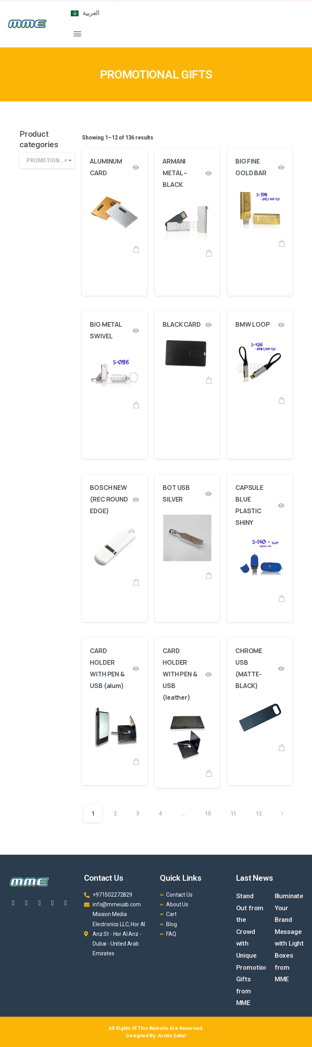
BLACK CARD (181, 324)
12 (259, 813)
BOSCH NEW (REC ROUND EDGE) (109, 499)
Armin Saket (172, 1035)
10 (208, 813)
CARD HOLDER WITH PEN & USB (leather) (180, 673)
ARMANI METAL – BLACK (175, 173)
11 (233, 813)
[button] (77, 33)
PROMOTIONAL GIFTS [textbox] (50, 160)
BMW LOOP (252, 324)
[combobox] (46, 160)
